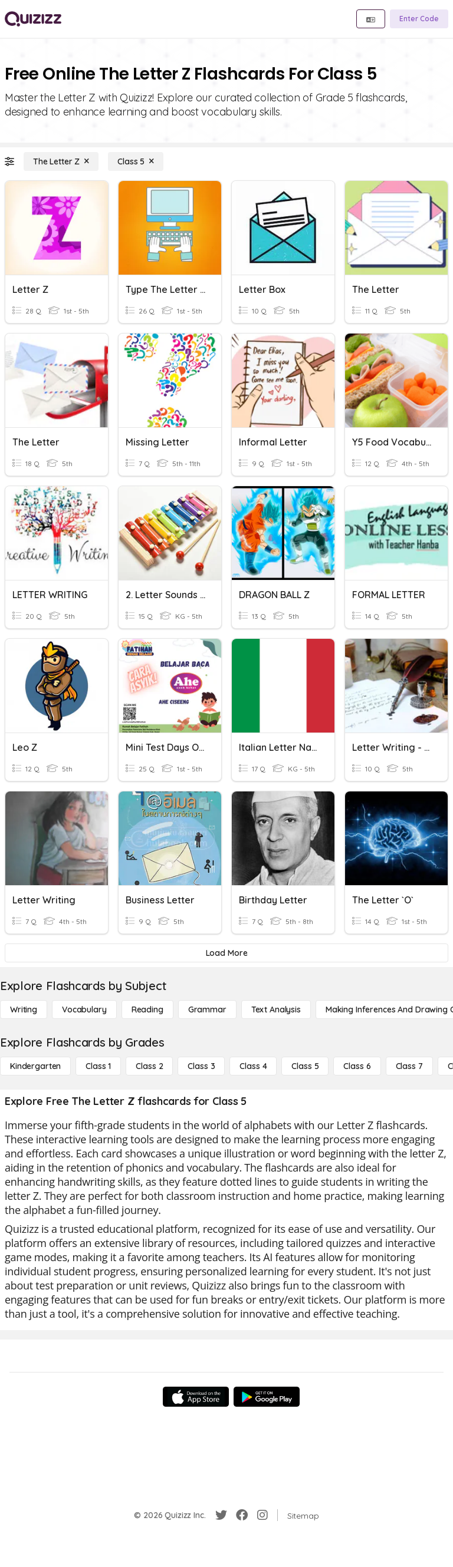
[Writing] (23, 1009)
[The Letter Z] (61, 161)
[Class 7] (409, 1066)
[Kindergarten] (35, 1066)
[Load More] (226, 953)
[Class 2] (149, 1066)
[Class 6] (356, 1066)
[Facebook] (242, 1515)
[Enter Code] (419, 18)
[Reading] (147, 1009)
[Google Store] (267, 1397)
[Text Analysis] (276, 1009)
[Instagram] (262, 1515)
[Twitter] (221, 1515)
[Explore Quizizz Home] (33, 19)
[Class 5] (135, 161)
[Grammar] (207, 1009)
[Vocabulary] (84, 1009)
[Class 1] (98, 1066)
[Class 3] (201, 1066)
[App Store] (196, 1397)
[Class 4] (253, 1066)
